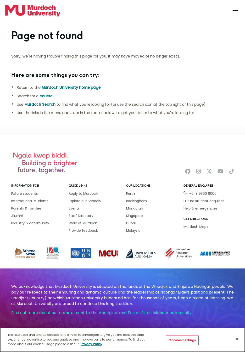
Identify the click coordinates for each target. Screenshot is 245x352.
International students (29, 201)
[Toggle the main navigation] (235, 11)
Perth (130, 193)
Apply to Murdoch (83, 193)
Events (74, 208)
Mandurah (134, 208)
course (45, 96)
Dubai (131, 223)
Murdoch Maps (196, 226)
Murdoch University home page (71, 87)
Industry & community (30, 223)
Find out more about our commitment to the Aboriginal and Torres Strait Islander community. (102, 312)
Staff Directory (81, 215)
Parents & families (26, 208)
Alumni (17, 215)
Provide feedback (83, 230)
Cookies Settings (182, 340)
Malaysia (133, 230)
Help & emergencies (200, 208)
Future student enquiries (204, 201)
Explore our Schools (85, 201)
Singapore (134, 215)
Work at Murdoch (83, 223)
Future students (24, 193)
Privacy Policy (91, 344)
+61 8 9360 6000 (203, 193)
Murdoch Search (40, 104)
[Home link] (32, 10)
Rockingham (136, 201)
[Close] (237, 339)
